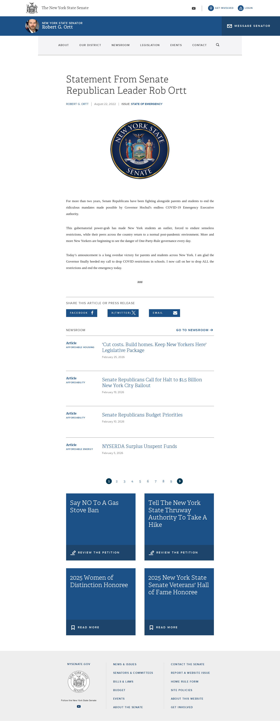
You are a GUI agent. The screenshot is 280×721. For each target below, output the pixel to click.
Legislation (152, 48)
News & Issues (124, 664)
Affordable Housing (80, 347)
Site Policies (181, 690)
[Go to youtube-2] (193, 10)
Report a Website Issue (190, 673)
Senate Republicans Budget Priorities (142, 415)
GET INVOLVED (182, 707)
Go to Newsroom (192, 330)
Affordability (75, 382)
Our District (70, 48)
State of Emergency (147, 104)
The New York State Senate (65, 10)
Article (71, 343)
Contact (224, 48)
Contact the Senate (188, 664)
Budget (119, 690)
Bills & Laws (123, 681)
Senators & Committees (133, 673)
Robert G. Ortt (57, 30)
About (32, 48)
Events (189, 48)
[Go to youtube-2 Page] (79, 706)
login (249, 10)
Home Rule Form (185, 681)
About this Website (187, 698)
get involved (224, 10)
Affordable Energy (79, 449)
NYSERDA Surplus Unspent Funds (139, 446)
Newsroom (112, 48)
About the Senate (128, 707)
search (249, 49)
